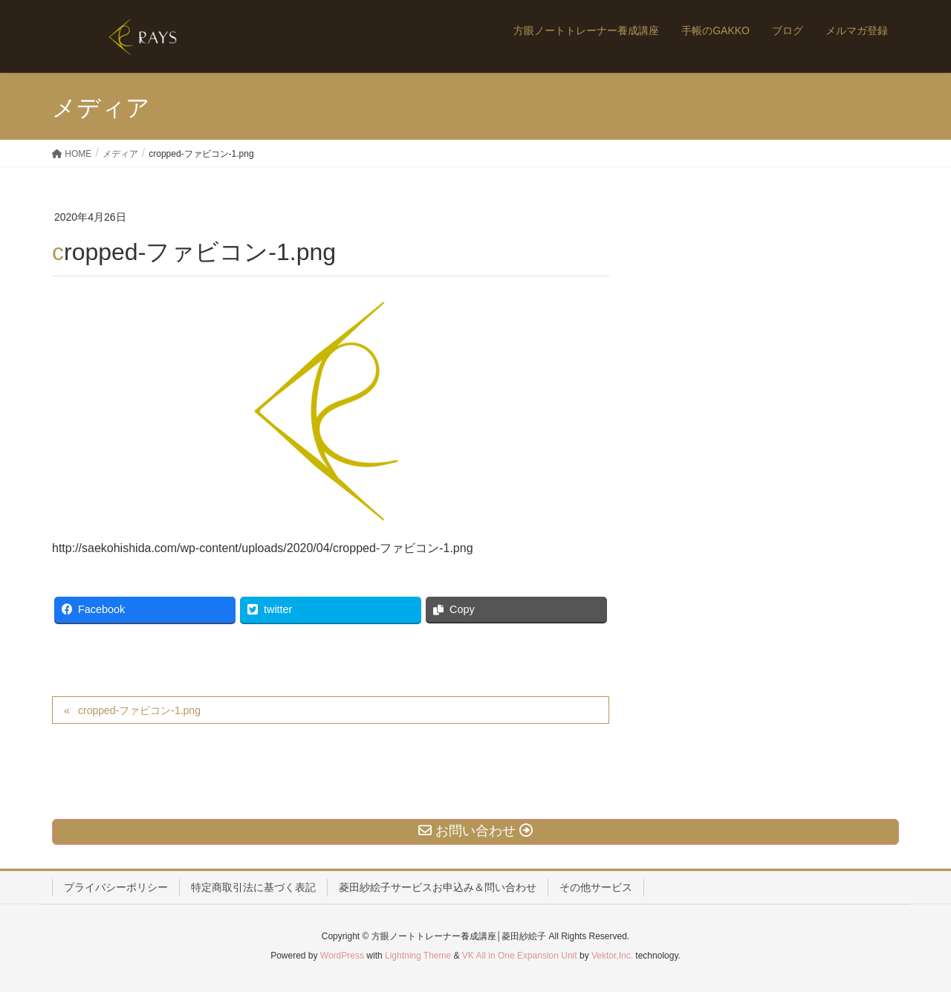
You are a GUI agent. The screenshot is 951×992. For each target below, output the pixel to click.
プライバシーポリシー (116, 887)
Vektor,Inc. (612, 955)
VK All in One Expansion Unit (519, 955)
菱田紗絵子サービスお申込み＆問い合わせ (437, 887)
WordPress (342, 955)
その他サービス (595, 887)
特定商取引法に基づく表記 (253, 887)
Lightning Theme (418, 955)
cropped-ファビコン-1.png (139, 710)
